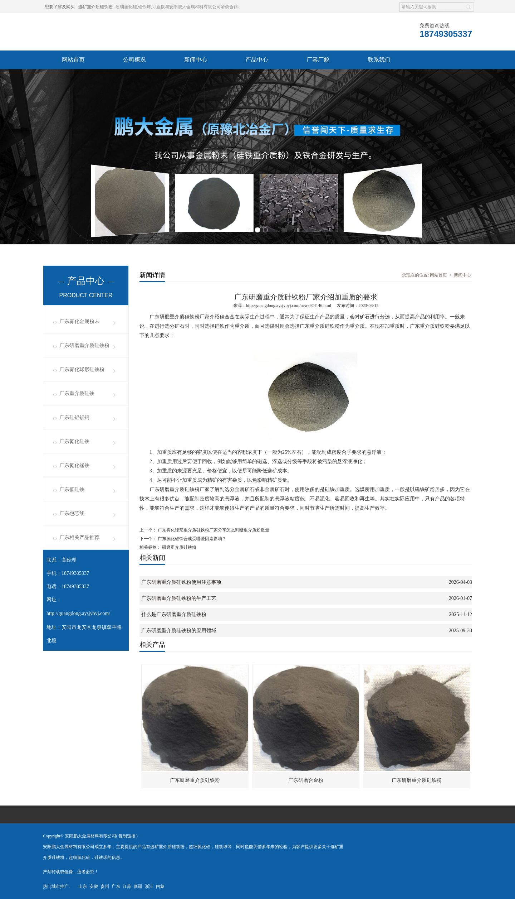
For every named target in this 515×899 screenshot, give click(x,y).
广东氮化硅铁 (74, 441)
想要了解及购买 (60, 6)
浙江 (149, 886)
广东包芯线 (71, 513)
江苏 (127, 886)
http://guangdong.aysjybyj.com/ (78, 613)
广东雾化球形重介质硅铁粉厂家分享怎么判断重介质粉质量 (213, 530)
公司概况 (134, 60)
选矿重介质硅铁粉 (95, 6)
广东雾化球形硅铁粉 (81, 369)
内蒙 (160, 886)
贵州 (104, 886)
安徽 (93, 886)
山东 (82, 886)
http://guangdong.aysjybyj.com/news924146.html (288, 305)
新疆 (138, 886)
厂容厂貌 (317, 60)
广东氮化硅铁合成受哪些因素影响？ (191, 538)
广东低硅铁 (71, 489)
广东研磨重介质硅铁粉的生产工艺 (178, 598)
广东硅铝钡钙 (74, 417)
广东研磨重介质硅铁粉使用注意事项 (181, 582)
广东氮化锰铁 (74, 465)
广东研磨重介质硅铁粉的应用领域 (178, 630)
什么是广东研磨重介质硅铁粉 (173, 614)
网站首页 (73, 60)
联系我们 (379, 60)
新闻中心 (195, 60)
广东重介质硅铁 (76, 393)
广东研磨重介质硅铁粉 (84, 345)
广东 (116, 886)
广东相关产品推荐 (79, 537)
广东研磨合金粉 (305, 780)
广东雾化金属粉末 (79, 321)
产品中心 (256, 60)
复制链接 (127, 835)
